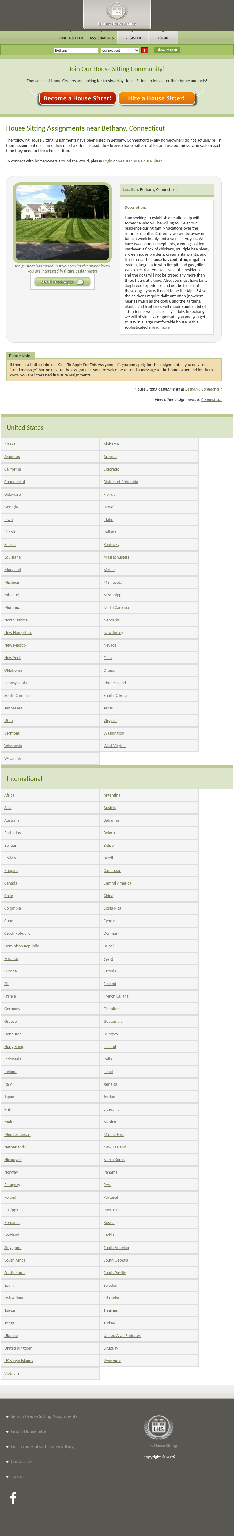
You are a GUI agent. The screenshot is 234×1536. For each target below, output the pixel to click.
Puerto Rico (114, 1210)
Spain (9, 1285)
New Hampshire (18, 632)
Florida (109, 494)
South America (116, 1247)
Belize (109, 845)
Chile (8, 895)
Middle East (114, 1134)
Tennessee (13, 708)
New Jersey (113, 632)
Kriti (7, 1109)
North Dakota (16, 620)
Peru (107, 1184)
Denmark (111, 933)
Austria (110, 807)
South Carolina (17, 695)
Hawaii (109, 507)
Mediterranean (17, 1134)
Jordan (109, 1096)
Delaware (12, 494)
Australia (12, 820)
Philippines (13, 1210)
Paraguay (12, 1184)
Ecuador (11, 958)
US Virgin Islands (18, 1360)
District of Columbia (121, 481)
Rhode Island (115, 683)
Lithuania (111, 1109)
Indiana (110, 532)
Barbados (12, 832)
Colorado (111, 469)
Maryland (12, 569)
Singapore (12, 1247)
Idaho (108, 519)
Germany (12, 1008)
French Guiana (116, 996)
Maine (109, 569)
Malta (9, 1122)
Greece (10, 1021)
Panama (111, 1172)
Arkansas (12, 456)
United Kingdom (18, 1348)
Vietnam (11, 1373)
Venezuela (112, 1360)
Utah (8, 720)
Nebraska (112, 620)
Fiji (6, 983)
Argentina (112, 795)
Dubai (109, 946)
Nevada (110, 645)
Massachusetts (116, 557)
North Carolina (116, 607)
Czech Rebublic (17, 933)
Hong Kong (13, 1046)
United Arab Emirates (122, 1335)
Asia (8, 807)
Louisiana (12, 557)
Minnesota (113, 582)
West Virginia (115, 745)
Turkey (109, 1323)
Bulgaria (11, 870)
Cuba (8, 920)
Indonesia (12, 1059)
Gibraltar (111, 1008)
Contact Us (21, 1461)
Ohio (108, 657)
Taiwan (10, 1310)
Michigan (12, 582)
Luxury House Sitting (159, 1445)
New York (12, 657)
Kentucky (111, 544)
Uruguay (111, 1348)
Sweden (110, 1285)
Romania (12, 1222)
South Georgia (116, 1260)
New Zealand (115, 1147)
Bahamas (111, 820)
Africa (9, 795)
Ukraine (11, 1335)
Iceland (110, 1046)
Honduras (12, 1034)
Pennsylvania (15, 683)
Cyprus (109, 920)
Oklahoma (13, 670)
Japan (9, 1096)
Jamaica (110, 1084)
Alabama (111, 444)
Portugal (111, 1197)
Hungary (111, 1034)
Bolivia (10, 858)
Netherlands (15, 1147)
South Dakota (115, 695)
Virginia (110, 720)
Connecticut (211, 399)
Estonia (110, 971)
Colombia (12, 908)
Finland (110, 983)
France (10, 996)
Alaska (9, 444)
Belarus (110, 832)
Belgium (11, 845)
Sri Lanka (111, 1298)
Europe (10, 971)
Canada (10, 883)
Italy (8, 1084)
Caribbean (112, 870)
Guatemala (113, 1021)
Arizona (110, 456)
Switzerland (14, 1298)
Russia (109, 1222)
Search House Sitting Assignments (44, 1416)
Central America (117, 883)
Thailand (111, 1310)
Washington (114, 733)
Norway (11, 1172)
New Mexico (15, 645)
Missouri (11, 595)
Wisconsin (13, 745)
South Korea (14, 1272)
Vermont (12, 733)
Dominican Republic (21, 946)
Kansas (10, 544)
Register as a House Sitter (140, 161)
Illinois (10, 532)
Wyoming (12, 758)
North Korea (114, 1159)
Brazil (108, 858)
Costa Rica (112, 908)
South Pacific (115, 1272)
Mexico (110, 1122)
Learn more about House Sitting (42, 1446)
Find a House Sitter (29, 1431)
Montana (12, 607)
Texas (108, 708)
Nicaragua (13, 1159)
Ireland (10, 1071)
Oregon (110, 670)
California (12, 469)
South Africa (14, 1260)
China (108, 895)
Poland (10, 1197)
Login (107, 161)
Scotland (11, 1235)
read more (161, 327)
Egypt (108, 958)
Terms (17, 1476)
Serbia (109, 1235)
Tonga (9, 1323)
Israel (108, 1071)
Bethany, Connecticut (158, 189)
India (108, 1059)
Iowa (8, 519)
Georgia (11, 507)
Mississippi (113, 595)
